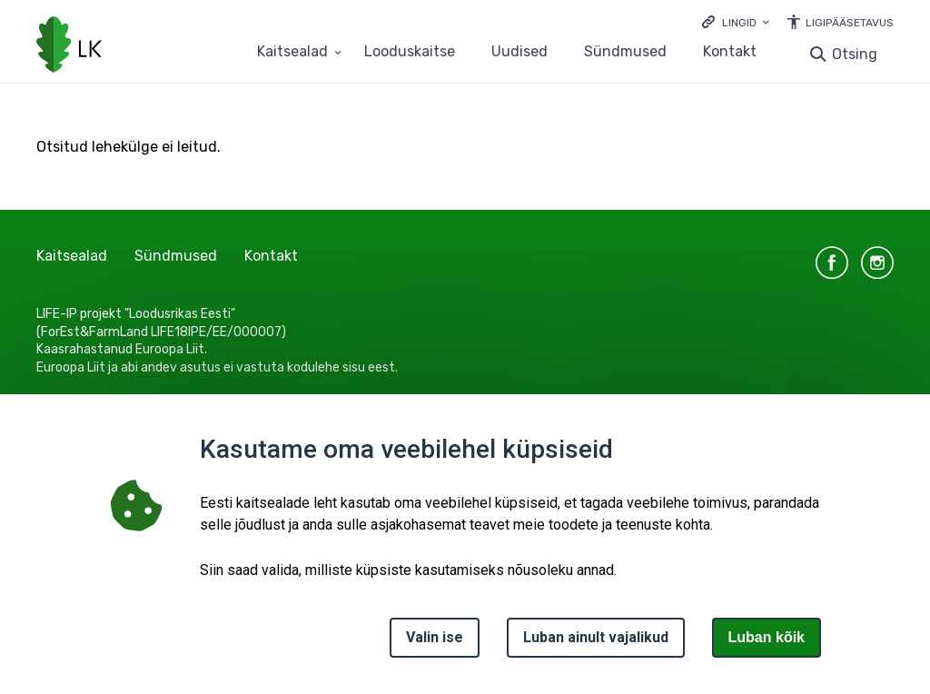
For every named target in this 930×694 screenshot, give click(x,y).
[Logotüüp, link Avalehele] (69, 46)
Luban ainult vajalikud (595, 637)
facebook (832, 262)
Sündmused (625, 52)
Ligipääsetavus (850, 22)
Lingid (739, 22)
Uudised (519, 52)
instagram (877, 262)
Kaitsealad (71, 255)
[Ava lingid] (735, 21)
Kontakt (730, 52)
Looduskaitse (409, 52)
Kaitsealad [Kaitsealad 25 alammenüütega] (292, 52)
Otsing (854, 54)
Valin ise (434, 637)
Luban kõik (766, 637)
